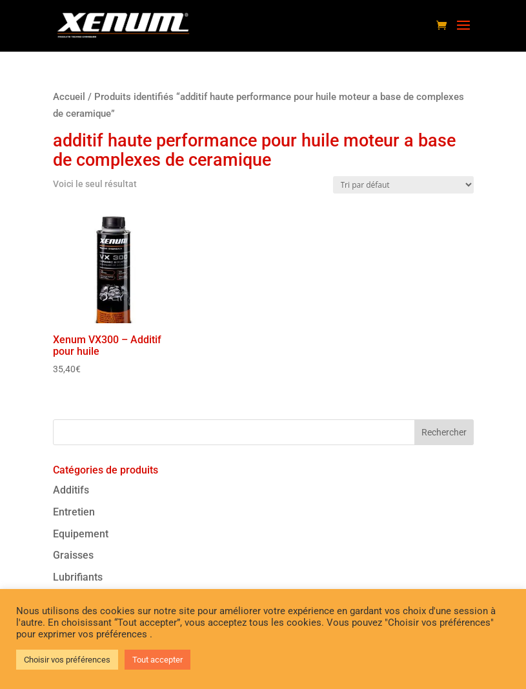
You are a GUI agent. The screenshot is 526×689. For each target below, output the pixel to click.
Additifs (71, 490)
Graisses (73, 555)
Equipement (80, 534)
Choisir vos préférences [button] (67, 659)
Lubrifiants (78, 577)
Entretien (74, 512)
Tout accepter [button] (157, 659)
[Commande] (403, 185)
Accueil (69, 97)
